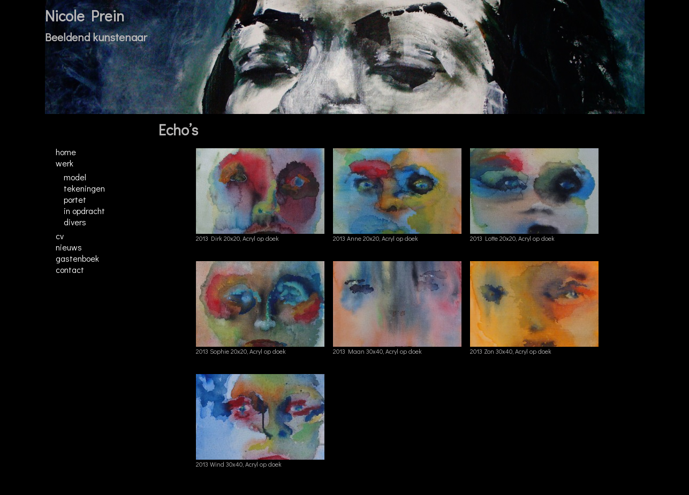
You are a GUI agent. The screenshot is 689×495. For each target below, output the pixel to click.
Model (75, 176)
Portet (75, 199)
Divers (75, 221)
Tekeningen (84, 188)
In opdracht (84, 210)
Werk (64, 163)
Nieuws (69, 247)
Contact (70, 269)
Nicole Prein (84, 15)
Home (66, 151)
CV (60, 235)
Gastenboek (77, 258)
